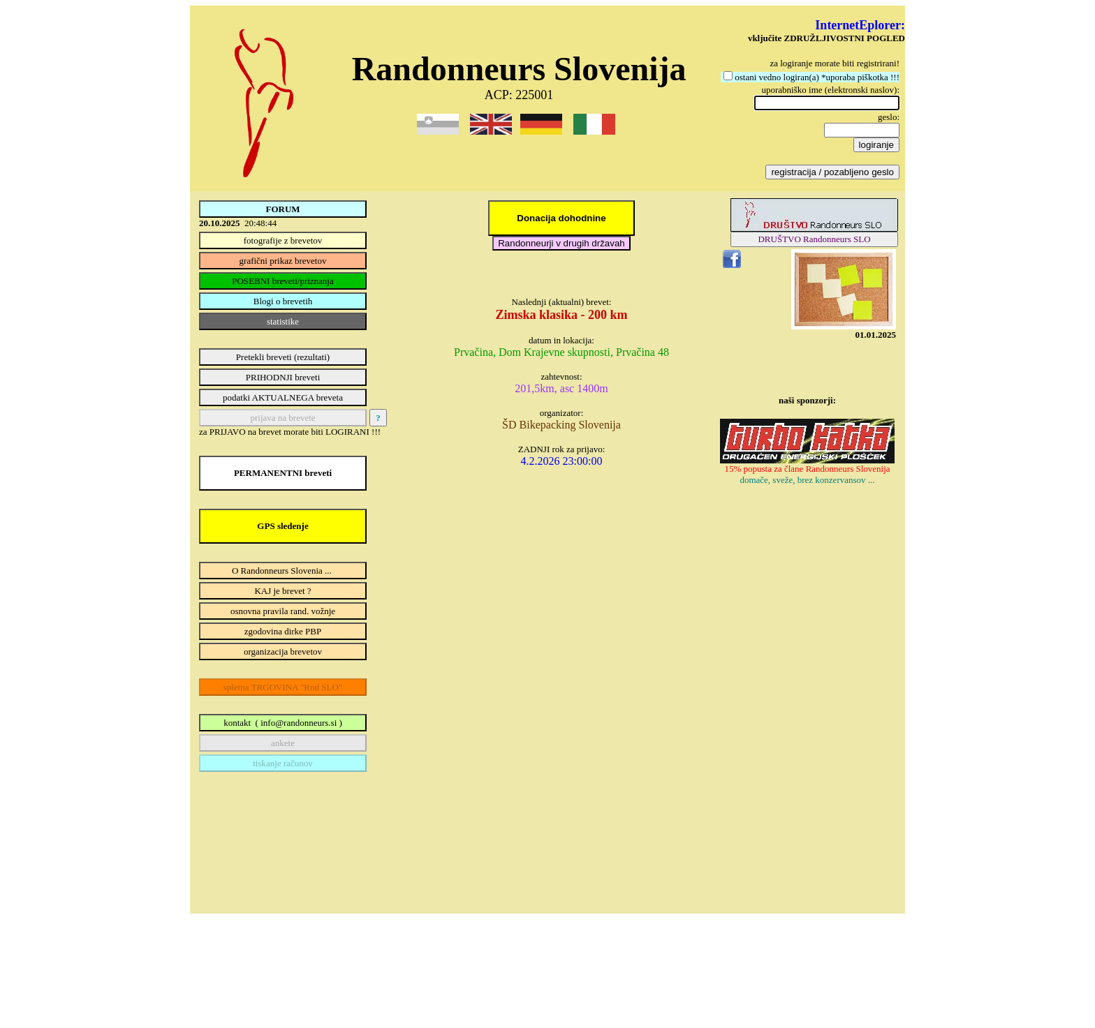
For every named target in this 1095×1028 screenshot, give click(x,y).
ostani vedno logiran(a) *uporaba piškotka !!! (817, 77)
